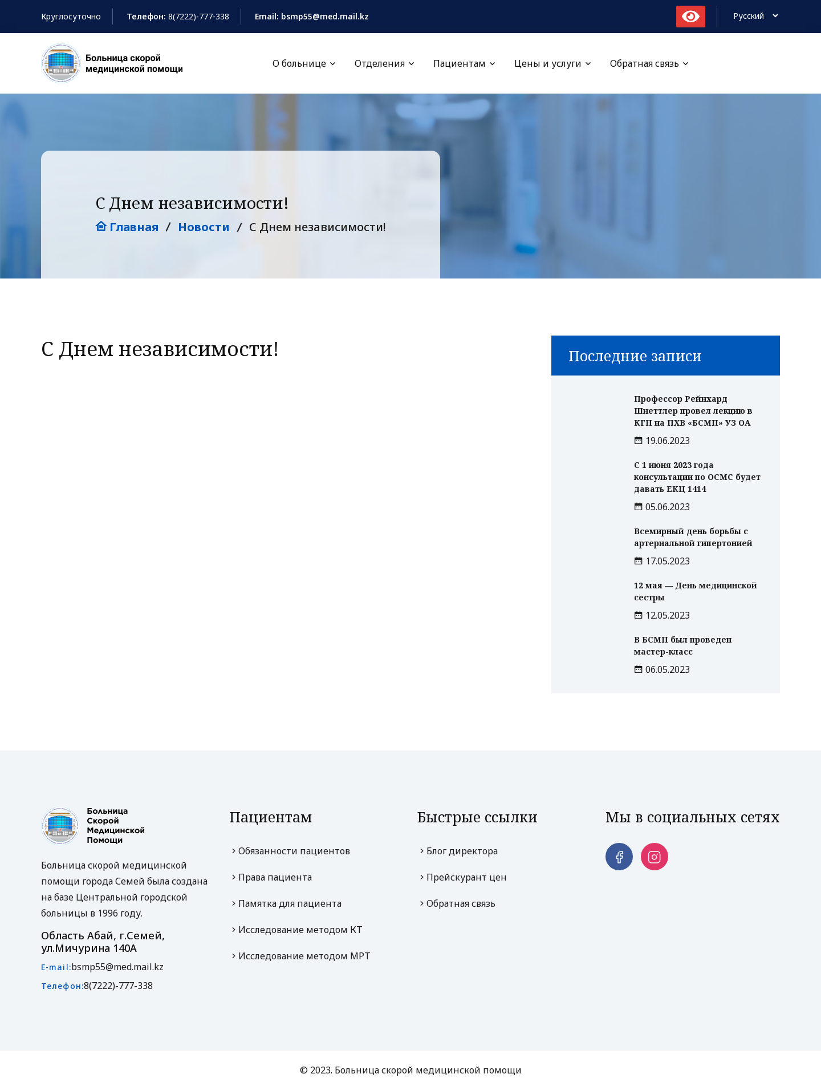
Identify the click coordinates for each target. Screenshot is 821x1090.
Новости (204, 227)
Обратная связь (644, 63)
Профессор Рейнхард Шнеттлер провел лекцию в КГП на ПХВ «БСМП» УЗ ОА (693, 411)
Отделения (380, 63)
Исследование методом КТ (296, 930)
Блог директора (457, 851)
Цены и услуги (548, 63)
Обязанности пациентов (289, 851)
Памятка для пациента (285, 904)
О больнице (299, 63)
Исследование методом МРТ (300, 956)
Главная (126, 227)
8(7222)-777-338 (198, 16)
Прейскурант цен (462, 877)
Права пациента (270, 877)
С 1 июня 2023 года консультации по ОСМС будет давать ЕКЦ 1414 (697, 477)
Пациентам (459, 63)
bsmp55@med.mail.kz (117, 967)
